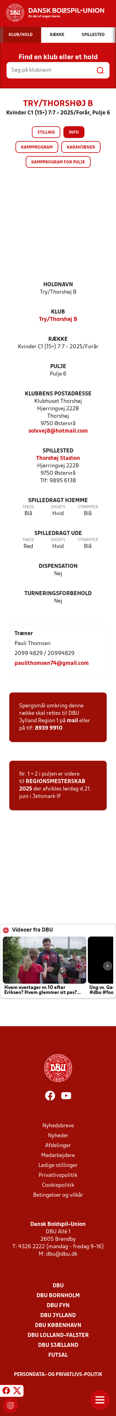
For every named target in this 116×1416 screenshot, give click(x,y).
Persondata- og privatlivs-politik (58, 1375)
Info (74, 133)
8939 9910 (48, 728)
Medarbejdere (58, 1155)
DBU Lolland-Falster (58, 1335)
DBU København (58, 1325)
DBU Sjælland (58, 1345)
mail (72, 721)
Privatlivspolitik (58, 1175)
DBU (58, 1286)
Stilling (46, 133)
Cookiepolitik (58, 1185)
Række (58, 339)
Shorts (58, 507)
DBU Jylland (58, 1315)
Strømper (88, 507)
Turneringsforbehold (58, 593)
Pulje (58, 366)
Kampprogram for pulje (58, 162)
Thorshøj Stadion (58, 458)
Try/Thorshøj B (58, 319)
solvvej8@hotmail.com (58, 431)
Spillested (58, 451)
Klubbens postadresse (58, 394)
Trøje (28, 507)
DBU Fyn (58, 1305)
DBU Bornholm (58, 1295)
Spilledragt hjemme (58, 500)
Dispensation (58, 566)
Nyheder (58, 1135)
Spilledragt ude (58, 533)
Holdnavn (58, 284)
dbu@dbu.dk (61, 1254)
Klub (58, 312)
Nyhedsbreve (58, 1126)
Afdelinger (58, 1145)
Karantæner (81, 147)
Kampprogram (37, 147)
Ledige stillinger (58, 1165)
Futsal (58, 1355)
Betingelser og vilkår (58, 1195)
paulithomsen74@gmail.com (52, 663)
